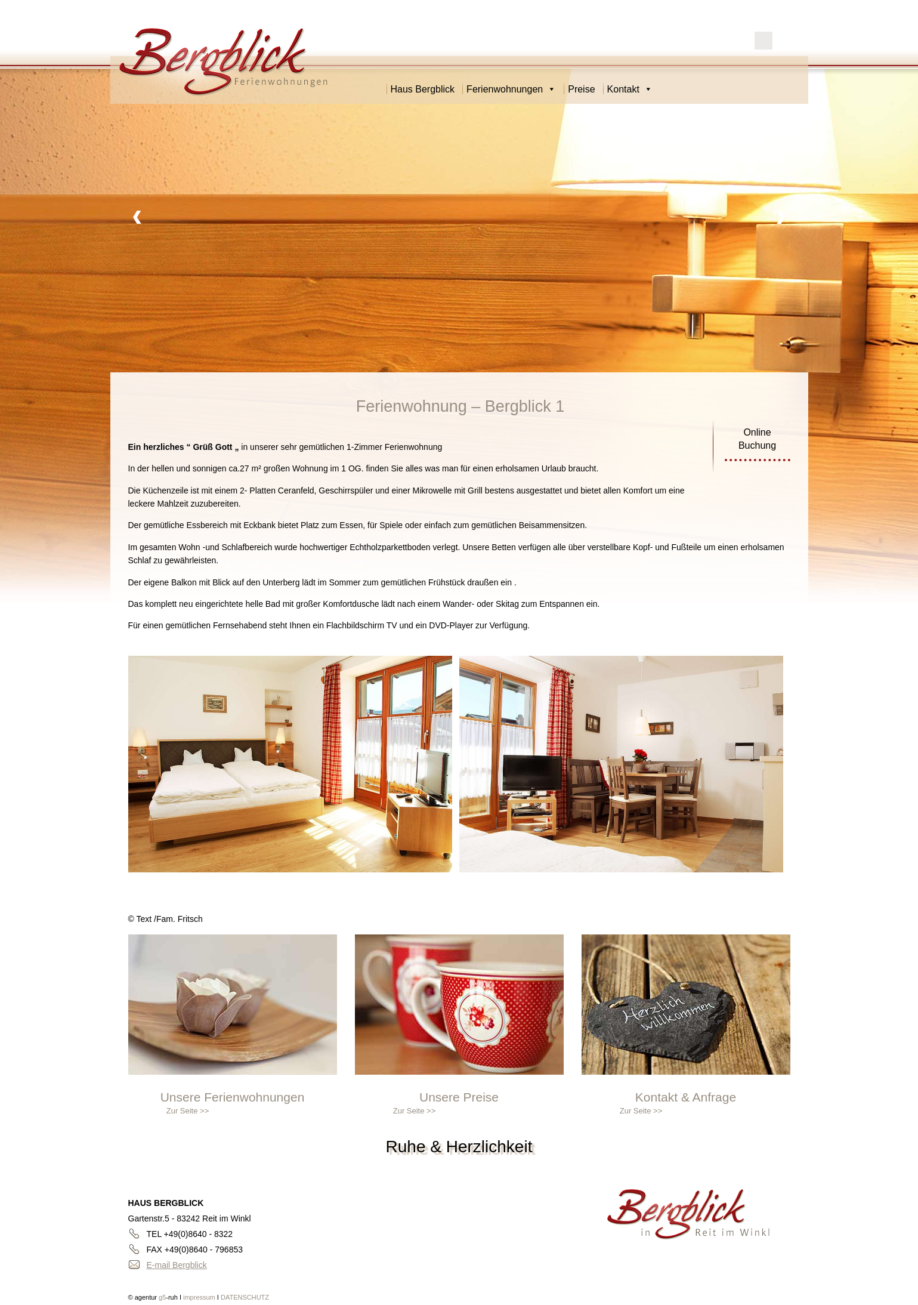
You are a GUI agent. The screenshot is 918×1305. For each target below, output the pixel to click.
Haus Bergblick (423, 89)
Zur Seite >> (187, 1110)
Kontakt (630, 89)
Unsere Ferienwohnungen (232, 1097)
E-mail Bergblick (177, 1265)
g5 (161, 1297)
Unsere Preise (459, 1097)
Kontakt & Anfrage (685, 1097)
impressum (200, 1297)
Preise (581, 89)
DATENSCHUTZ (245, 1297)
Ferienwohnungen (511, 89)
